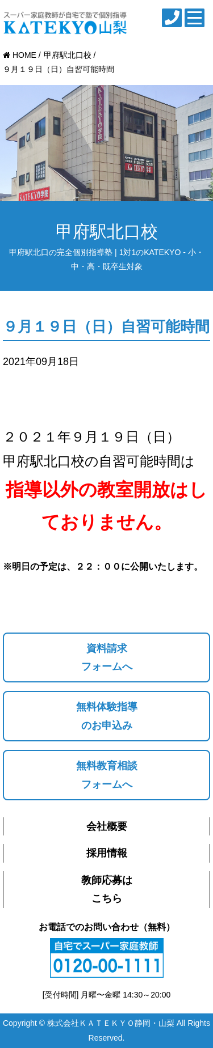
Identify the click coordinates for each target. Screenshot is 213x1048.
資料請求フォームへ (106, 657)
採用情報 (106, 853)
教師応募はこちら (106, 889)
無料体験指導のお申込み (106, 716)
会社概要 (106, 826)
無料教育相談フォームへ (106, 775)
